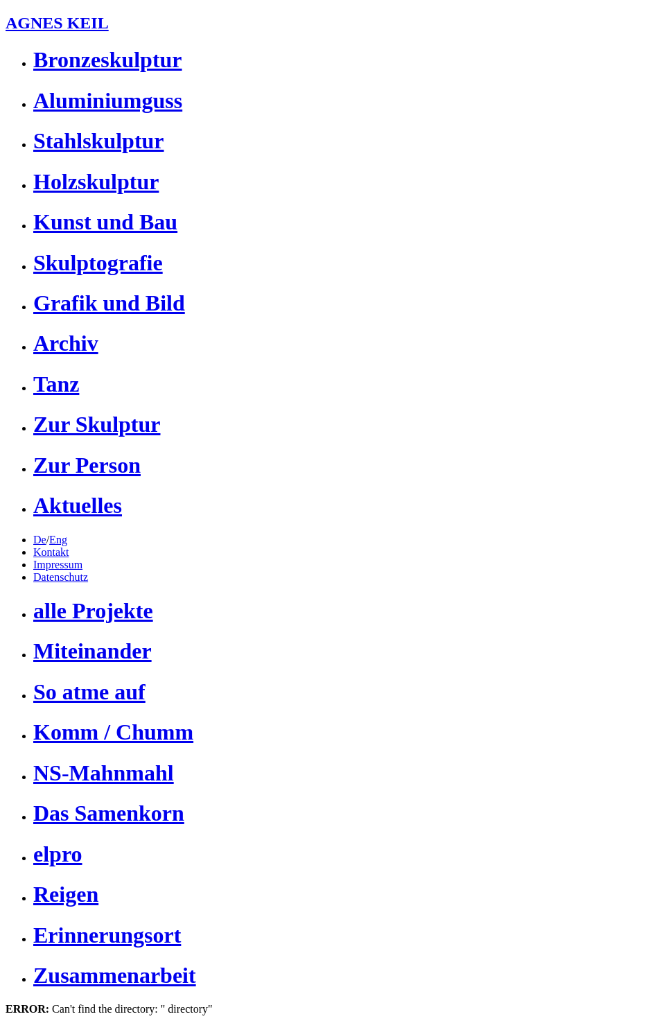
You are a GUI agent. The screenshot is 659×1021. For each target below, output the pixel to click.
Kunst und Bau (105, 221)
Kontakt (51, 552)
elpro (57, 853)
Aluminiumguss (107, 100)
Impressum (57, 564)
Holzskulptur (96, 181)
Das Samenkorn (108, 813)
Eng (58, 540)
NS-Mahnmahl (103, 772)
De (39, 540)
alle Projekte (93, 610)
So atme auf (89, 691)
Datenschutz (60, 577)
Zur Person (87, 465)
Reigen (65, 894)
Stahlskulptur (98, 140)
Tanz (56, 384)
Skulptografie (98, 262)
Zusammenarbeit (114, 975)
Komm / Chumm (113, 731)
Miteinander (92, 650)
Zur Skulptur (97, 424)
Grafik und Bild (109, 302)
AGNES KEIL (57, 23)
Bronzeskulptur (107, 59)
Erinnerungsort (107, 935)
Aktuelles (77, 505)
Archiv (65, 343)
